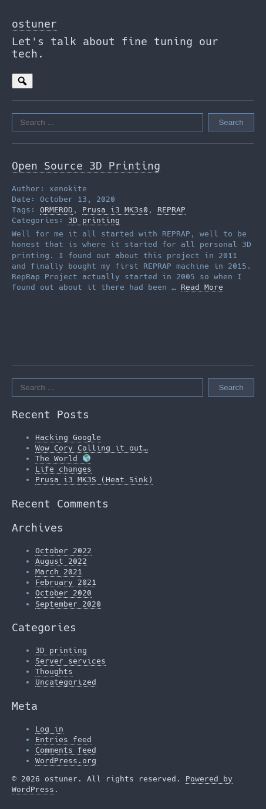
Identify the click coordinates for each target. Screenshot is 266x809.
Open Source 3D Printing (86, 166)
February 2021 (65, 582)
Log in (49, 729)
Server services (70, 660)
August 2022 (61, 561)
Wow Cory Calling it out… (91, 448)
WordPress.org (65, 760)
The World (62, 458)
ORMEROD (56, 209)
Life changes (63, 469)
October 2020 (63, 592)
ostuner (34, 24)
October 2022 (63, 550)
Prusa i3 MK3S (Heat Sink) (94, 479)
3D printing (94, 220)
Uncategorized (65, 682)
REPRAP (171, 209)
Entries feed (63, 739)
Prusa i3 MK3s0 (115, 209)
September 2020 (68, 604)
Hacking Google (68, 437)
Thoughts (54, 671)
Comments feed (65, 750)
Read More (202, 287)
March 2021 (58, 571)
